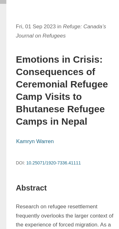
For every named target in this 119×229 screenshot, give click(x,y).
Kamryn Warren (35, 141)
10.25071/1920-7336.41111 (53, 162)
